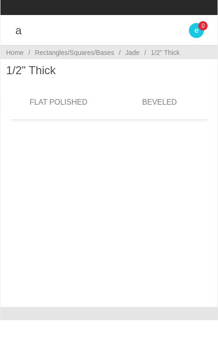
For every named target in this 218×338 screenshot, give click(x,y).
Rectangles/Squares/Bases (74, 52)
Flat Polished (58, 102)
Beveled (159, 102)
